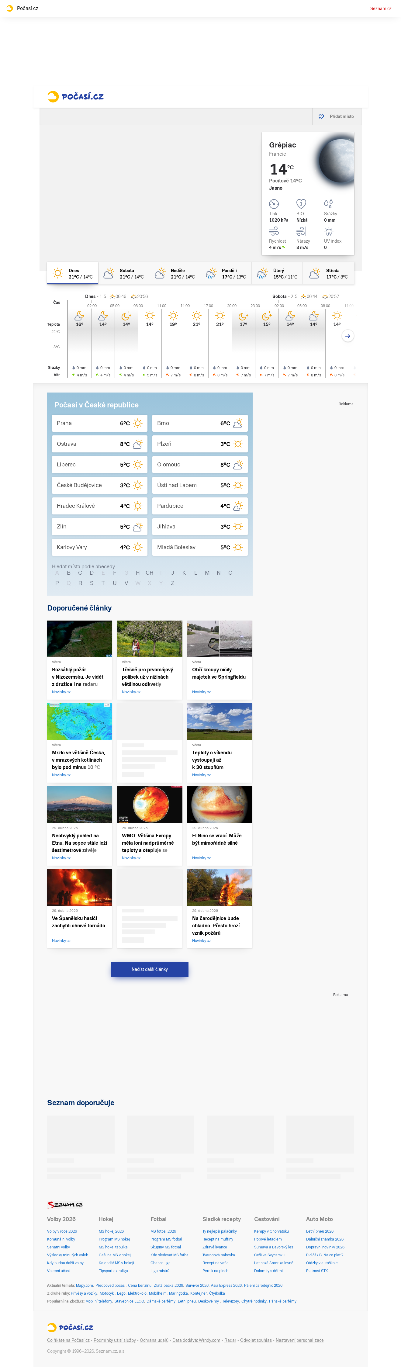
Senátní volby (58, 1247)
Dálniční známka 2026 (325, 1239)
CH (150, 572)
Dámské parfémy (161, 1301)
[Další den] (348, 336)
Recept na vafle (215, 1263)
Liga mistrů (159, 1271)
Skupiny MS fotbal (165, 1247)
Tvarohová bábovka (218, 1255)
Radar (230, 1340)
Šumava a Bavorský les (273, 1247)
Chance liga (160, 1263)
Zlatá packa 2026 (168, 1285)
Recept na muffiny (217, 1239)
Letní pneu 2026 (320, 1231)
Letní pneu (187, 1301)
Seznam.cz (381, 8)
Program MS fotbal (166, 1239)
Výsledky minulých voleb (67, 1255)
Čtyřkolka (217, 1293)
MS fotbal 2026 (163, 1231)
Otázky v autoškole (322, 1263)
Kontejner (198, 1293)
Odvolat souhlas (256, 1340)
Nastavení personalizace (300, 1340)
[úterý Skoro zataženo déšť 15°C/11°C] (277, 273)
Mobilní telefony (98, 1301)
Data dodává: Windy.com (196, 1340)
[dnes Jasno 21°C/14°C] (72, 273)
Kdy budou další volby (65, 1263)
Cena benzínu (139, 1285)
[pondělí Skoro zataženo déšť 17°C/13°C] (225, 273)
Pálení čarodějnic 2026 (263, 1285)
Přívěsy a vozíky (84, 1293)
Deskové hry (209, 1301)
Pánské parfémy (282, 1301)
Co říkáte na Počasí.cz (68, 1340)
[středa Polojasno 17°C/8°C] (328, 273)
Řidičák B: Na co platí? (325, 1255)
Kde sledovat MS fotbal (169, 1255)
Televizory (230, 1301)
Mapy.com (84, 1285)
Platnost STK (317, 1271)
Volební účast (58, 1271)
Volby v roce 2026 (62, 1231)
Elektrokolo (137, 1293)
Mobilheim (158, 1293)
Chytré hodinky (254, 1301)
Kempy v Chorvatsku (271, 1231)
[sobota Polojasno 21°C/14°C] (123, 273)
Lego (121, 1293)
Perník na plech (215, 1271)
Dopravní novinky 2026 (325, 1247)
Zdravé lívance (214, 1247)
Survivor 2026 (197, 1285)
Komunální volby (61, 1239)
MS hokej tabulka (113, 1247)
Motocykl (107, 1293)
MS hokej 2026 (111, 1231)
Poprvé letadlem (268, 1239)
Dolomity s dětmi (268, 1271)
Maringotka (178, 1293)
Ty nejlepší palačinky (219, 1231)
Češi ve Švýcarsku (269, 1255)
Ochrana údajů (154, 1340)
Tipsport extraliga (113, 1271)
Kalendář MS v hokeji (116, 1263)
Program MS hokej (114, 1239)
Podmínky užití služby (115, 1340)
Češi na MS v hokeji (115, 1255)
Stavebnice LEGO (129, 1301)
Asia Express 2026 (226, 1285)
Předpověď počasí (110, 1285)
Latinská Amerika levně (273, 1263)
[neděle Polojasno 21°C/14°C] (174, 273)
